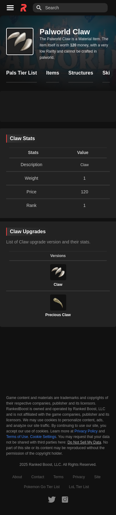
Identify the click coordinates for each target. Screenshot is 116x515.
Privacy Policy (86, 431)
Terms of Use (17, 437)
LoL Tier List (79, 487)
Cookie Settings (43, 437)
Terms (59, 477)
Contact (37, 477)
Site (97, 477)
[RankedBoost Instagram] (65, 499)
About (17, 477)
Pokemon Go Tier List (41, 487)
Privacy (79, 477)
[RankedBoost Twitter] (51, 499)
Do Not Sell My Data (84, 442)
